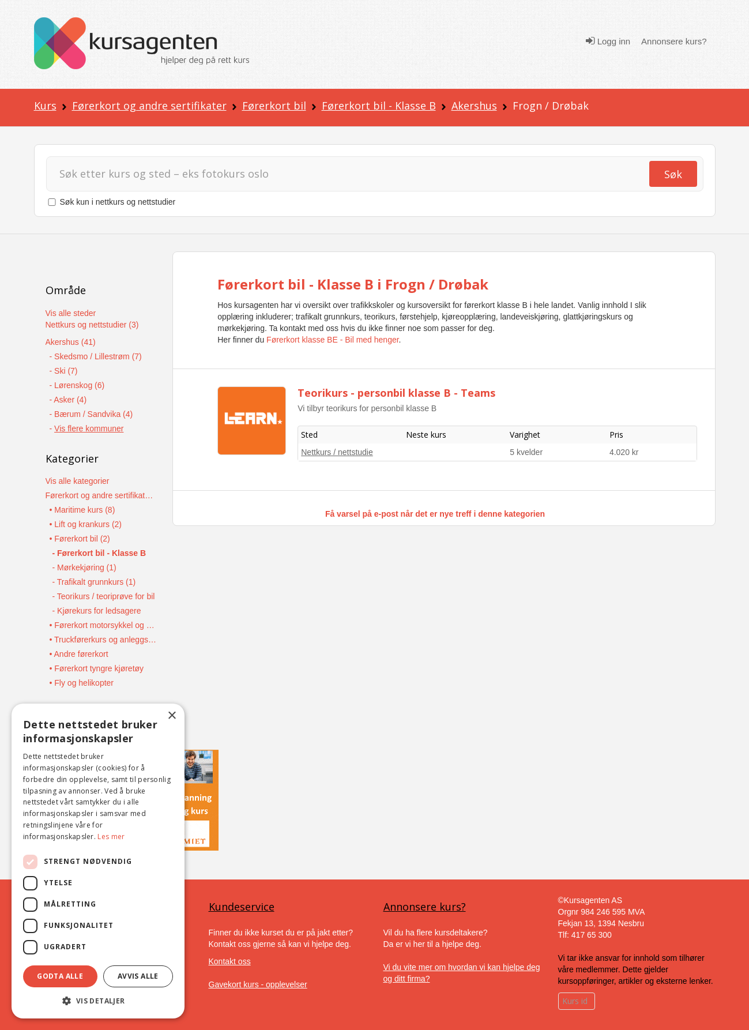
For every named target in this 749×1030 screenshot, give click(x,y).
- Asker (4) (68, 399)
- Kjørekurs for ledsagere (96, 610)
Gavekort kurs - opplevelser (258, 984)
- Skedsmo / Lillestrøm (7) (96, 356)
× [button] (171, 716)
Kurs (45, 105)
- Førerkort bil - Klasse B (99, 553)
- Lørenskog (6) (77, 385)
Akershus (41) (71, 342)
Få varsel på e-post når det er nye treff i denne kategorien (435, 513)
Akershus (474, 105)
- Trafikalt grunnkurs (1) (94, 582)
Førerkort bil (274, 105)
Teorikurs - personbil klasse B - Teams (396, 393)
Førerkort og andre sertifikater (149, 105)
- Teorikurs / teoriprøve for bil (103, 596)
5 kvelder (526, 452)
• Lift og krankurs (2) (86, 524)
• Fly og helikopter (82, 682)
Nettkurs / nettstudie (337, 452)
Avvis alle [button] (138, 976)
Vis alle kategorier (78, 481)
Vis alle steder (71, 313)
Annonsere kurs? (673, 41)
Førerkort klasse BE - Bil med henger (332, 339)
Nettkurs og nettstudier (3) (92, 324)
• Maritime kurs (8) (82, 509)
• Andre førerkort (79, 654)
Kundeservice (241, 907)
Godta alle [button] (60, 976)
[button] (98, 1001)
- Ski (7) (64, 370)
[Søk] (347, 174)
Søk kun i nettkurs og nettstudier (118, 201)
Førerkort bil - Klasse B (379, 105)
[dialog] (98, 861)
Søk (673, 174)
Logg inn (608, 41)
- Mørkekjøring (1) (84, 567)
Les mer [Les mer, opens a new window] (111, 836)
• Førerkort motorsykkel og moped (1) (104, 625)
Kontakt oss (230, 961)
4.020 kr (624, 452)
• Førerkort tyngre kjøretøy (97, 668)
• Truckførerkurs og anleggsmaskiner (104, 639)
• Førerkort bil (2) (80, 538)
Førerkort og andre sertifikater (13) (100, 495)
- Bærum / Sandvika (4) (91, 414)
